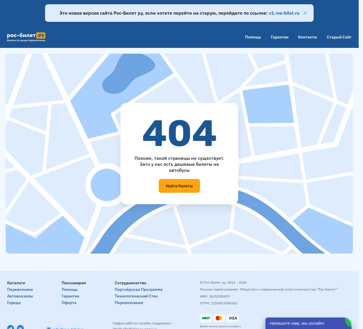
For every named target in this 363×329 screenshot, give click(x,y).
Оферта (69, 302)
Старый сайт (339, 37)
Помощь (253, 37)
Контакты (307, 37)
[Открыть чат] (308, 323)
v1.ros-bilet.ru (284, 13)
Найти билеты (179, 185)
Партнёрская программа (139, 289)
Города (14, 302)
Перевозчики (20, 289)
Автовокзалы (20, 296)
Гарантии (279, 37)
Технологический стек (136, 296)
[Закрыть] (305, 13)
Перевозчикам (129, 302)
